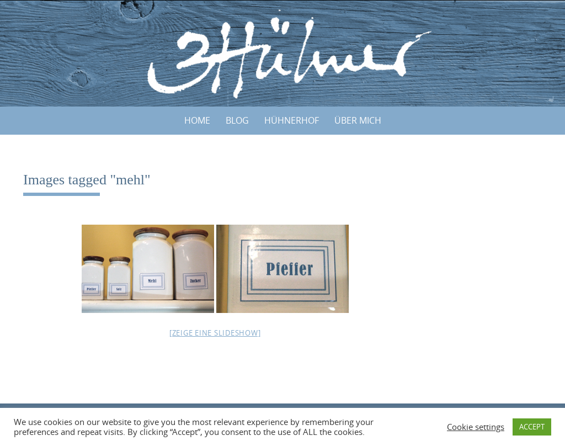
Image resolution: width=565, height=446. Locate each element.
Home (197, 120)
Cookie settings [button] (475, 427)
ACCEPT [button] (532, 427)
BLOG (237, 120)
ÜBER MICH (357, 120)
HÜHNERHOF (291, 120)
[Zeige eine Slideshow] (215, 333)
